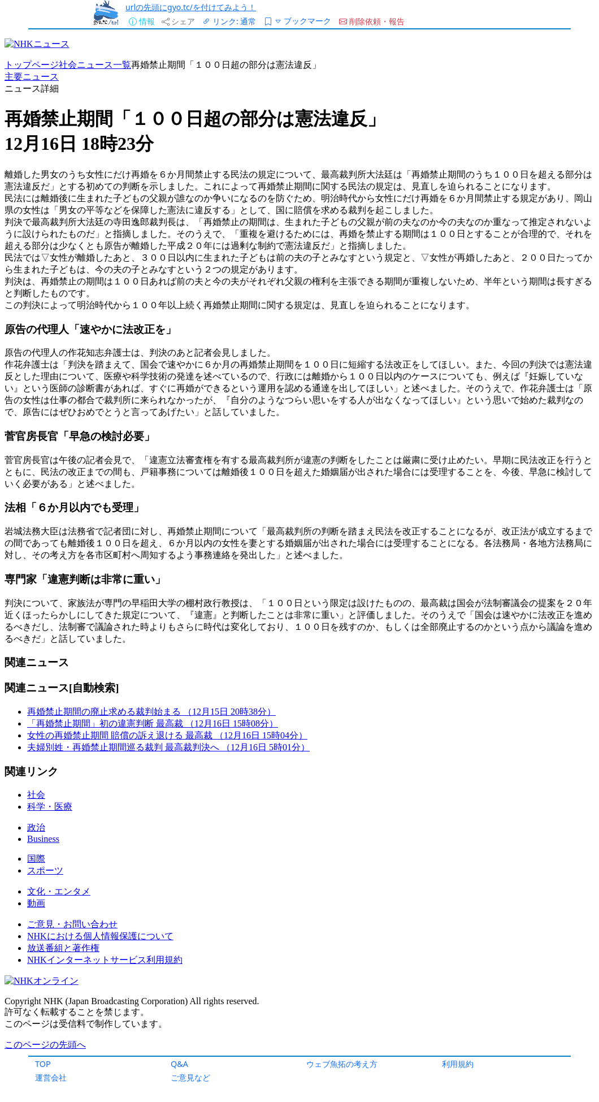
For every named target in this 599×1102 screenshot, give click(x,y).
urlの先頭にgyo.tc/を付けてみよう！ (190, 7)
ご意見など (190, 1077)
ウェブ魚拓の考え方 (341, 1063)
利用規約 (458, 1063)
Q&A (179, 1063)
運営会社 (51, 1077)
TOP (43, 1063)
